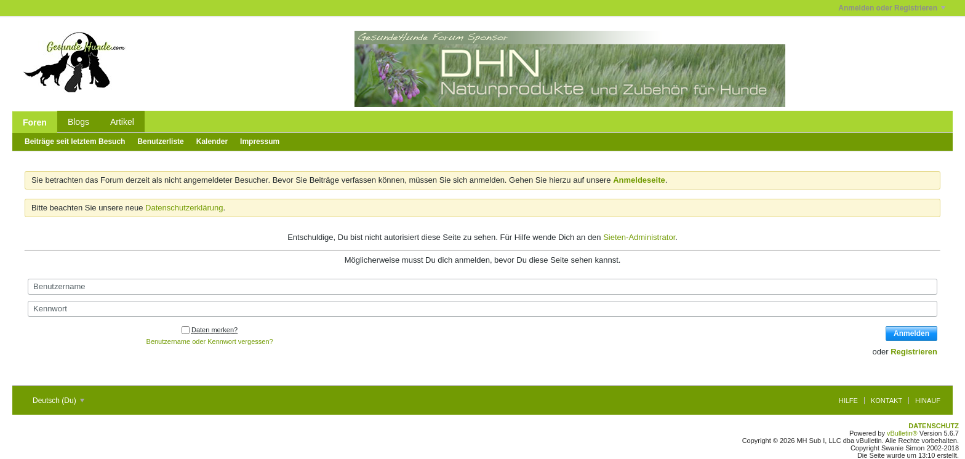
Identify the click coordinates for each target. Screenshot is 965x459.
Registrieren (914, 351)
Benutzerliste (160, 141)
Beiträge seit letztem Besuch (75, 141)
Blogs (78, 122)
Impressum (259, 141)
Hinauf (927, 400)
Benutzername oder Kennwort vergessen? (209, 341)
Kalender (212, 141)
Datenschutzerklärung (184, 207)
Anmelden (911, 333)
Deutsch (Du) (58, 400)
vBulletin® (902, 433)
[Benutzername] (482, 287)
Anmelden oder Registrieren (891, 8)
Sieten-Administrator (639, 237)
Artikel (122, 122)
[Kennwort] (482, 309)
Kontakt (886, 400)
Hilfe (848, 400)
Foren (35, 122)
